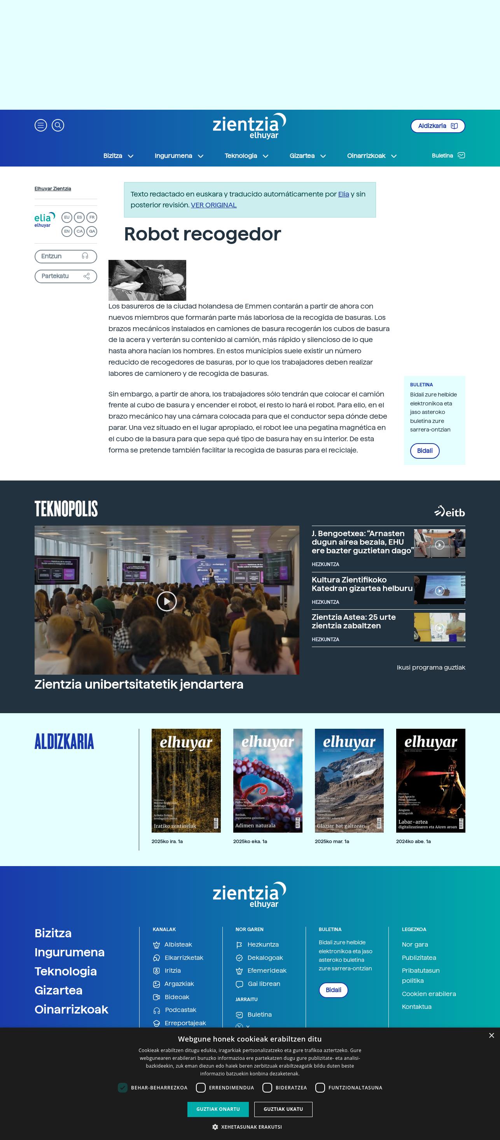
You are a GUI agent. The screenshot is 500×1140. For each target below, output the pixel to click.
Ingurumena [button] (180, 156)
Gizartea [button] (308, 156)
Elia (343, 194)
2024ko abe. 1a (413, 841)
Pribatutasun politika (421, 975)
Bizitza (53, 933)
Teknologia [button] (247, 156)
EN (67, 231)
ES (79, 217)
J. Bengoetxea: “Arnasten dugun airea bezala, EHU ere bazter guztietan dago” (363, 542)
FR (91, 217)
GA (92, 231)
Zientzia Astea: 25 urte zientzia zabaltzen (354, 621)
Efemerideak (261, 971)
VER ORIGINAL (214, 205)
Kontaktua (417, 1006)
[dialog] (250, 1084)
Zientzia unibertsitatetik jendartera (139, 684)
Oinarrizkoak (71, 1009)
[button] (41, 125)
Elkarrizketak (178, 958)
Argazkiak (173, 984)
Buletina (448, 155)
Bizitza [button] (119, 156)
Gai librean (258, 984)
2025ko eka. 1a (250, 841)
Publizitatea (419, 957)
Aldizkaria (438, 126)
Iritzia (167, 971)
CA (79, 231)
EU (67, 217)
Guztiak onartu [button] (218, 1109)
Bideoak (171, 997)
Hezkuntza (257, 945)
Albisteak (172, 945)
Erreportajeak (179, 1023)
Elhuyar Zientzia (53, 188)
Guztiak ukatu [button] (283, 1109)
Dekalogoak (259, 958)
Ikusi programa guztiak (431, 667)
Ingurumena (70, 952)
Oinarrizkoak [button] (372, 156)
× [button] (491, 1036)
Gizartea (59, 990)
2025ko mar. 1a (332, 841)
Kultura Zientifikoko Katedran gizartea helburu (362, 584)
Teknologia (66, 971)
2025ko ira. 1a (167, 841)
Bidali (425, 450)
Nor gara (415, 944)
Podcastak (174, 1010)
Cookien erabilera (429, 994)
